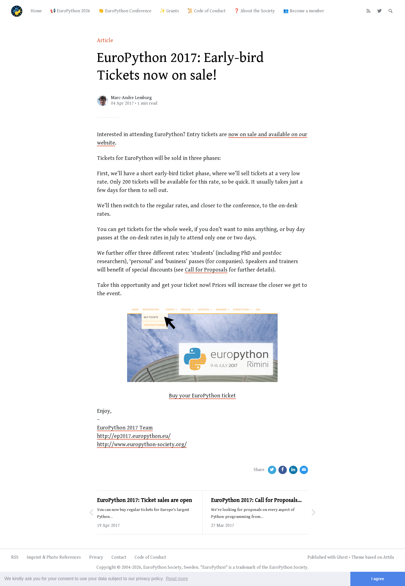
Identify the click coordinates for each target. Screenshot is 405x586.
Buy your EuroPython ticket (202, 396)
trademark (246, 567)
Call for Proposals (206, 270)
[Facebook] (282, 470)
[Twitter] (379, 11)
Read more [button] (177, 578)
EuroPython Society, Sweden (170, 567)
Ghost (342, 557)
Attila (388, 557)
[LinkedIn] (293, 470)
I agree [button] (377, 579)
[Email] (304, 470)
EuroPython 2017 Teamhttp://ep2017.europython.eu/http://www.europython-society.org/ (142, 436)
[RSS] (368, 11)
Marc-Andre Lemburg (131, 97)
